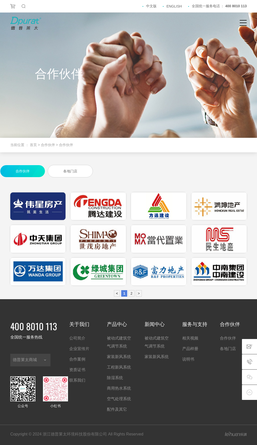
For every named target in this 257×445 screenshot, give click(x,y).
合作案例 (77, 359)
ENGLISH (174, 6)
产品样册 (190, 349)
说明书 (188, 359)
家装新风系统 (119, 357)
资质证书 (77, 370)
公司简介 (77, 338)
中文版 (151, 6)
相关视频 (190, 338)
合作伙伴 (228, 338)
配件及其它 (117, 409)
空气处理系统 (119, 399)
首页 (34, 145)
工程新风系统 (119, 367)
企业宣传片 (79, 349)
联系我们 (77, 380)
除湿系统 (115, 378)
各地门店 (228, 349)
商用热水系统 (119, 388)
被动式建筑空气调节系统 (119, 342)
